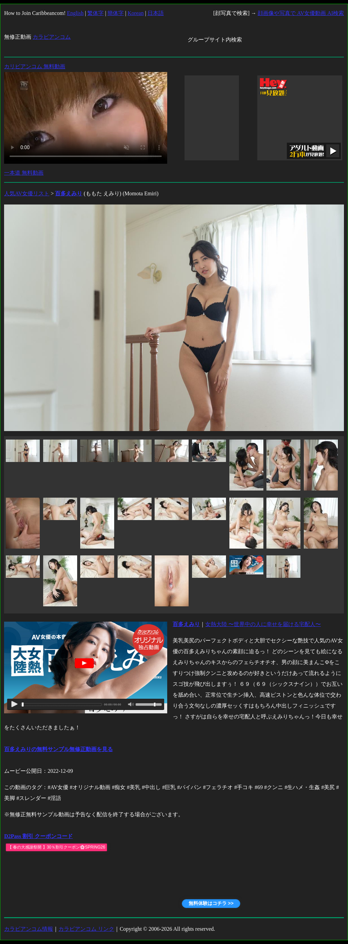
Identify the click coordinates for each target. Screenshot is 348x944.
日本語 (155, 13)
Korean (136, 13)
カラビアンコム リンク (86, 929)
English (75, 13)
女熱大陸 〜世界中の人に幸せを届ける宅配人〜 (263, 624)
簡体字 (115, 13)
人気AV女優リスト (26, 193)
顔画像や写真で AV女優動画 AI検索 (301, 13)
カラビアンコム (52, 37)
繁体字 (95, 13)
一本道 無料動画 (24, 173)
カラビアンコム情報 (28, 929)
